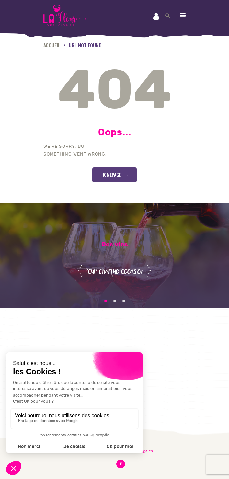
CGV (49, 340)
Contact (54, 331)
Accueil (52, 45)
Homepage (111, 174)
